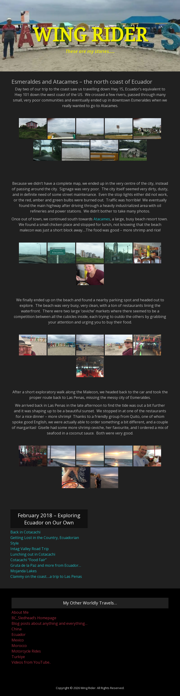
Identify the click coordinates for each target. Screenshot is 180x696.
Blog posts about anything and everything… (49, 623)
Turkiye (18, 656)
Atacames (101, 219)
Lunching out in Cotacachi (32, 554)
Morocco (19, 645)
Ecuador (19, 634)
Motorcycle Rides (26, 651)
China (16, 628)
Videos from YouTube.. (31, 662)
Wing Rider (90, 35)
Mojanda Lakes (23, 570)
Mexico (18, 640)
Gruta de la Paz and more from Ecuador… (45, 565)
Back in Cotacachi (25, 532)
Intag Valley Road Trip (29, 548)
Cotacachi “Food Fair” (28, 559)
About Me (20, 612)
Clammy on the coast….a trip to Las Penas (46, 576)
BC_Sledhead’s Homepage (34, 617)
